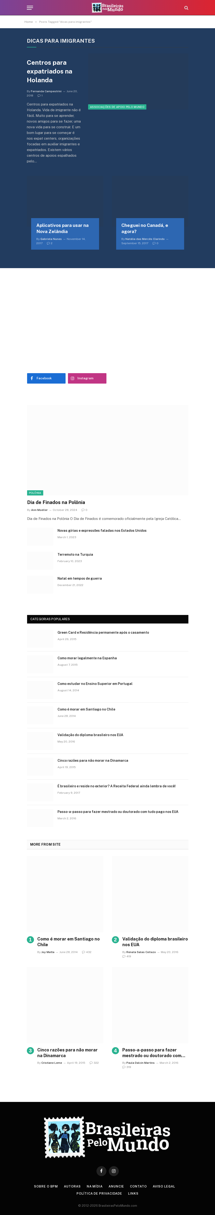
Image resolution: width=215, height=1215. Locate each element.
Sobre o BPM (46, 1186)
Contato (138, 1186)
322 (94, 1062)
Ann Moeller (39, 510)
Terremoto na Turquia (75, 554)
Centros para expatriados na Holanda (49, 71)
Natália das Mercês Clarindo (145, 239)
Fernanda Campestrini (46, 91)
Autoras (72, 1186)
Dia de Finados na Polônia (56, 502)
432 (86, 952)
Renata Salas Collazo (141, 952)
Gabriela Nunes (51, 239)
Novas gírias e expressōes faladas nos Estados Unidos (102, 530)
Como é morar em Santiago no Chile (86, 709)
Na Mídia (95, 1186)
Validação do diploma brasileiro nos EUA (90, 735)
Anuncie (116, 1186)
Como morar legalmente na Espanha (87, 658)
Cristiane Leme (51, 1062)
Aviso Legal (164, 1186)
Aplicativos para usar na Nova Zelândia (62, 228)
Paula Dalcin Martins (140, 1062)
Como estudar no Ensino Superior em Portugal (95, 684)
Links (133, 1193)
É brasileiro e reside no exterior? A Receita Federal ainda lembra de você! (116, 786)
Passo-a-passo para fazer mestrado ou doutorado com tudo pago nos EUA (117, 812)
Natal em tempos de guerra (79, 578)
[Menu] (30, 7)
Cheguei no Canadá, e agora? (144, 228)
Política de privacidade (99, 1193)
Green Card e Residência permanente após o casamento (103, 632)
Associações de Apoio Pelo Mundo (117, 106)
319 (126, 1067)
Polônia (35, 492)
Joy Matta (47, 952)
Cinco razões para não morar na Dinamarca (92, 760)
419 (126, 956)
